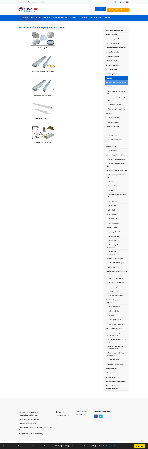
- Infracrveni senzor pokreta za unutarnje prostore (116, 334)
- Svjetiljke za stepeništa (114, 291)
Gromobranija (110, 377)
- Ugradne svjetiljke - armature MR (116, 195)
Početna (46, 17)
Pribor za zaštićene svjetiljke (60, 70)
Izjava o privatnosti (81, 411)
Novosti (74, 17)
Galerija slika (95, 17)
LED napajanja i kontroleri (113, 231)
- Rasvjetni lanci (112, 150)
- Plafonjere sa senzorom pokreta (114, 140)
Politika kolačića (80, 414)
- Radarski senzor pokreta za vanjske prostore (115, 354)
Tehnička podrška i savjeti (64, 415)
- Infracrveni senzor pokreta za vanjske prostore (116, 340)
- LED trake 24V (112, 214)
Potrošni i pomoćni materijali (116, 47)
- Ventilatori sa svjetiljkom (115, 295)
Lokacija (83, 17)
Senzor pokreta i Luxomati (114, 328)
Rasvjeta (109, 78)
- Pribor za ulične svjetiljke (115, 324)
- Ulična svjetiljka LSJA (114, 319)
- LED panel (110, 181)
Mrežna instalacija (112, 51)
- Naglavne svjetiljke (113, 310)
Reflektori (109, 113)
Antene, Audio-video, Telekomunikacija (113, 387)
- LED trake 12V (111, 209)
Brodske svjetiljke (31, 47)
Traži (100, 9)
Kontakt (108, 17)
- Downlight (110, 190)
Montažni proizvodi (112, 43)
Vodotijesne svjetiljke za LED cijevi (88, 47)
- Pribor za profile (112, 227)
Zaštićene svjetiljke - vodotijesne (116, 82)
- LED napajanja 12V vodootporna (113, 246)
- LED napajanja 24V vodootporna (113, 252)
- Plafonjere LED (112, 135)
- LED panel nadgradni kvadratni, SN (117, 176)
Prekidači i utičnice (112, 56)
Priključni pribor (111, 60)
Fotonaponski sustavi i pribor (116, 381)
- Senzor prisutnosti (113, 359)
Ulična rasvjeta (110, 315)
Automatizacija (111, 69)
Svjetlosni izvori (111, 368)
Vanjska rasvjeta (111, 146)
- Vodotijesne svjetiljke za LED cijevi (116, 99)
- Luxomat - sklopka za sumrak (116, 363)
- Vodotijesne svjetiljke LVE (115, 104)
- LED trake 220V (112, 218)
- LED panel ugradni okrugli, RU (116, 159)
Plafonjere (109, 130)
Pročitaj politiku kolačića (120, 446)
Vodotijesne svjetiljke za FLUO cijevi (60, 47)
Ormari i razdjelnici (112, 64)
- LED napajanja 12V (113, 236)
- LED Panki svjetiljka (113, 266)
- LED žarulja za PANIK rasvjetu (116, 282)
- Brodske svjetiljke (113, 86)
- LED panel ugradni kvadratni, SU (116, 164)
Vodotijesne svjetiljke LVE (31, 70)
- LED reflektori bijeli (113, 122)
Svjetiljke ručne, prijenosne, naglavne (114, 301)
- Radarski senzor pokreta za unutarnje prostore (115, 347)
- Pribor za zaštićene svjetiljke (116, 108)
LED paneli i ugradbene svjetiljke (115, 154)
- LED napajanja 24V (113, 240)
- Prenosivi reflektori (113, 126)
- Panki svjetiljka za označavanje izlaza (117, 272)
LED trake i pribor (111, 205)
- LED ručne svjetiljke (113, 306)
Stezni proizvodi (111, 372)
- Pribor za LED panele (113, 185)
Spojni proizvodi (111, 34)
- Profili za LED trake (113, 223)
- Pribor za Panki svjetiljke (115, 278)
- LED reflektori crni (113, 117)
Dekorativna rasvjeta (112, 286)
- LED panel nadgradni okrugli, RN (117, 170)
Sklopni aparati (111, 73)
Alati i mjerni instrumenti (114, 30)
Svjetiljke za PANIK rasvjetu (114, 258)
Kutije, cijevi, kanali (112, 38)
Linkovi (58, 418)
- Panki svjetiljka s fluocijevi (115, 262)
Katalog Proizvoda (60, 17)
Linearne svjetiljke (111, 201)
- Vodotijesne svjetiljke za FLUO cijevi (116, 92)
